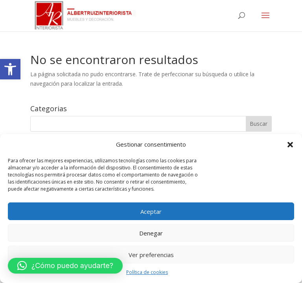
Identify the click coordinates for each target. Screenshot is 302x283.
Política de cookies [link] (147, 272)
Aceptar (151, 211)
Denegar (151, 233)
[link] (10, 69)
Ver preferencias (151, 255)
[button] (290, 145)
